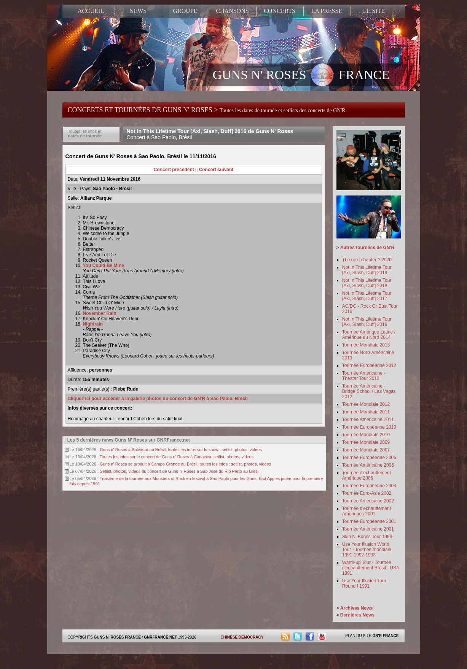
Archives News (356, 608)
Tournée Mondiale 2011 (366, 412)
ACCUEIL (91, 11)
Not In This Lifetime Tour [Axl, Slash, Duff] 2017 (367, 296)
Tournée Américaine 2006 (368, 465)
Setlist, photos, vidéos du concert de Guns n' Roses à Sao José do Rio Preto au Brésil (180, 471)
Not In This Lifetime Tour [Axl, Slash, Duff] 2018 (367, 283)
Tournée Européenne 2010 (369, 427)
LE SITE (374, 11)
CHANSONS (232, 11)
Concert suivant (216, 169)
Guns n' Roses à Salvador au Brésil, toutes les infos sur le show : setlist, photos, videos (181, 449)
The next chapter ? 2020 (367, 259)
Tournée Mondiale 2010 (366, 434)
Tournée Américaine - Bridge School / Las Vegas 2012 (369, 391)
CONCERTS (279, 11)
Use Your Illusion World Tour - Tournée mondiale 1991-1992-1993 (366, 550)
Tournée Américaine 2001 (368, 529)
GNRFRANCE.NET (160, 637)
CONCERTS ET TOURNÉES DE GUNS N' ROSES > (207, 110)
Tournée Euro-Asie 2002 (366, 493)
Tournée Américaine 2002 (368, 501)
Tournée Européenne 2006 (369, 457)
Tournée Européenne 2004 (369, 485)
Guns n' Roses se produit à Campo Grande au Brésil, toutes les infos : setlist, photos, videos (185, 464)
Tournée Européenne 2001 (369, 521)
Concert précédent (174, 169)
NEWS (138, 11)
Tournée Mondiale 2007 (366, 450)
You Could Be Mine (103, 265)
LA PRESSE (326, 11)
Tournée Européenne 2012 (369, 365)
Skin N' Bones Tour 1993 (367, 536)
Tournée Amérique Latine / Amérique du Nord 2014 (368, 334)
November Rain (99, 313)
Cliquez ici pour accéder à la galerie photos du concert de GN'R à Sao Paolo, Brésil (158, 398)
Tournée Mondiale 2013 (366, 345)
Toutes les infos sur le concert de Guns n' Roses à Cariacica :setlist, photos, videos (176, 456)
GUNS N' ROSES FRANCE (301, 75)
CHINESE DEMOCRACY (242, 637)
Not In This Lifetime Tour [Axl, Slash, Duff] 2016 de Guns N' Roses (210, 134)
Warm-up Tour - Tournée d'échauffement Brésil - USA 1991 (370, 568)
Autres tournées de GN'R (367, 247)
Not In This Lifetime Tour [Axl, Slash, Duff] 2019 (367, 270)
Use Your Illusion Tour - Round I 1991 (365, 583)
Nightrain (93, 324)
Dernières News (357, 615)
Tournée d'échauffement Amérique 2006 (366, 475)
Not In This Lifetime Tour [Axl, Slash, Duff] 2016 (367, 321)
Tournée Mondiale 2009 (366, 442)
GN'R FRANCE (385, 636)
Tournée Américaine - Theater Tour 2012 (363, 375)
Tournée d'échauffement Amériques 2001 (366, 511)
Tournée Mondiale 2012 (366, 404)
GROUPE (185, 11)
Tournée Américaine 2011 (368, 419)
